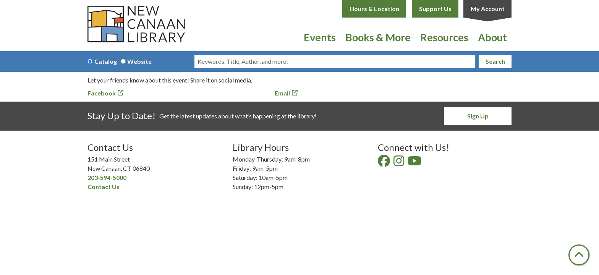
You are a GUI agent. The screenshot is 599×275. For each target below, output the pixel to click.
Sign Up (478, 116)
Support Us (435, 8)
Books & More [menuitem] (378, 37)
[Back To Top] (578, 254)
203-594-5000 (106, 177)
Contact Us (103, 186)
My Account (488, 8)
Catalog (105, 61)
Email (282, 93)
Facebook (101, 93)
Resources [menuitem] (444, 37)
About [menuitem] (492, 37)
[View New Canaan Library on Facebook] (384, 163)
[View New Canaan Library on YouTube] (415, 163)
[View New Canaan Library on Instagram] (399, 163)
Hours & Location (374, 8)
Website (139, 61)
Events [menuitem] (320, 37)
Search (495, 61)
